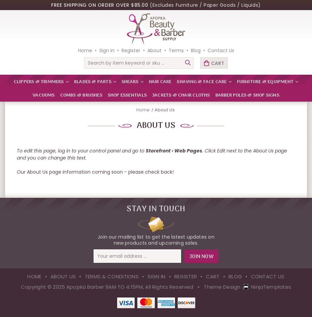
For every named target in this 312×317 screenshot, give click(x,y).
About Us (63, 276)
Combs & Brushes (81, 95)
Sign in (106, 50)
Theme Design (222, 286)
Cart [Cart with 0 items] (217, 63)
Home (85, 50)
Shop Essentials (127, 95)
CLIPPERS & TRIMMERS (41, 82)
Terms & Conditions (112, 276)
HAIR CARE (160, 82)
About (154, 50)
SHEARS (132, 82)
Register (131, 50)
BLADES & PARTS (95, 82)
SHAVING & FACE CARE (204, 82)
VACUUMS (44, 95)
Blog (196, 50)
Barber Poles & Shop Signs (247, 95)
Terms (176, 50)
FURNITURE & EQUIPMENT (268, 82)
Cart (213, 276)
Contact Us (221, 50)
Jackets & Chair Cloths (181, 95)
